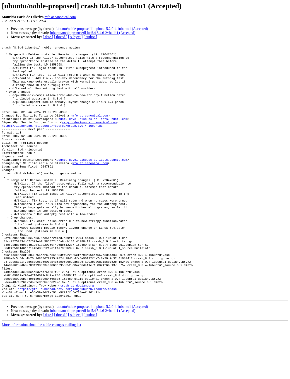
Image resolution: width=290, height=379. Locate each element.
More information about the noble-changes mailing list (41, 375)
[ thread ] (60, 37)
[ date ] (48, 37)
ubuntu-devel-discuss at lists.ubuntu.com (92, 134)
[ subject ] (75, 37)
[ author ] (90, 37)
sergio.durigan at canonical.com (89, 138)
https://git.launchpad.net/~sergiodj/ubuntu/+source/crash (67, 338)
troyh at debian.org (77, 334)
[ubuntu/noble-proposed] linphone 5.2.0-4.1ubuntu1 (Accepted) (102, 29)
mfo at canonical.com (60, 17)
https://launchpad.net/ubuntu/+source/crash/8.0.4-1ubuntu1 (52, 142)
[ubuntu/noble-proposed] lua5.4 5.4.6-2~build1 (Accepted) (92, 33)
